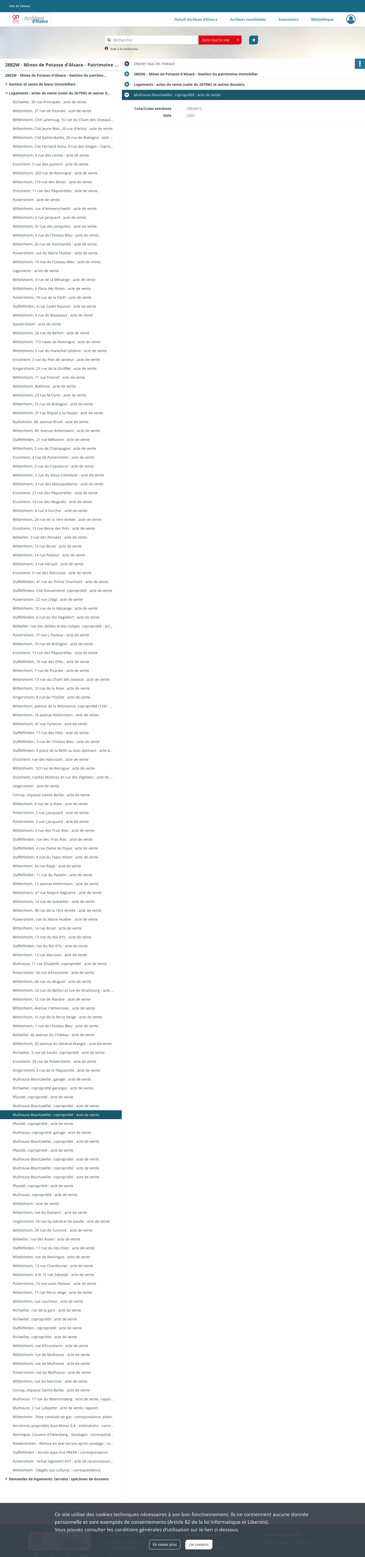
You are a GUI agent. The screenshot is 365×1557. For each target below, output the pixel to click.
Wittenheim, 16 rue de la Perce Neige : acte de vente (57, 1017)
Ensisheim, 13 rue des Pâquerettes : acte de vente (55, 652)
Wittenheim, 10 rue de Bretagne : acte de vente (53, 643)
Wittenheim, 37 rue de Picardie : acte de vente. (52, 110)
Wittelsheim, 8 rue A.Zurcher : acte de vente (50, 510)
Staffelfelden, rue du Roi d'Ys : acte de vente (50, 945)
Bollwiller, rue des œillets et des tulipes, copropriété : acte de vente (63, 626)
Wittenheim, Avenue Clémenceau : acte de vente (54, 1008)
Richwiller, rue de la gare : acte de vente (47, 1310)
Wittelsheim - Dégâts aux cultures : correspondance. (57, 1470)
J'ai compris (199, 1544)
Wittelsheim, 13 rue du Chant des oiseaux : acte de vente (61, 679)
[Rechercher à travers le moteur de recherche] (154, 40)
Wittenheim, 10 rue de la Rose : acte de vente (51, 688)
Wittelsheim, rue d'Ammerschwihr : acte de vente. (55, 208)
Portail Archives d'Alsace (195, 19)
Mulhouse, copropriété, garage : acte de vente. (52, 1132)
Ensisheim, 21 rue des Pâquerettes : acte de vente (55, 492)
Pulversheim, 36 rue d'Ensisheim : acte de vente (53, 972)
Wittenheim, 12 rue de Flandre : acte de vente (51, 999)
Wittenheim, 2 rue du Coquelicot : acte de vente (53, 466)
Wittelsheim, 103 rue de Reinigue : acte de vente (54, 768)
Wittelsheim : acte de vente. (36, 1203)
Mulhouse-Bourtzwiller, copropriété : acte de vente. (56, 1105)
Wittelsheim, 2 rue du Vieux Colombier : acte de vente (58, 475)
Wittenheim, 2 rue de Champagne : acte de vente (54, 448)
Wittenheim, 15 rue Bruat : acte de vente (47, 546)
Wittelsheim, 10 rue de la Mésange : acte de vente (55, 608)
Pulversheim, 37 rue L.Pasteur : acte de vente (51, 635)
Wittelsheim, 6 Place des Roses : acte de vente (52, 288)
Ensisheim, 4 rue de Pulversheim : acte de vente (53, 457)
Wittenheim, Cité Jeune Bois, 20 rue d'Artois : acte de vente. (63, 128)
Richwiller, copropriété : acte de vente (45, 1319)
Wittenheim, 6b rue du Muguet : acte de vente (52, 981)
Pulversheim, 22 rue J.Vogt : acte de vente (48, 599)
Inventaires (289, 19)
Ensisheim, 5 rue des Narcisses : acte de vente (52, 572)
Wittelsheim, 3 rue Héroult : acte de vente (48, 563)
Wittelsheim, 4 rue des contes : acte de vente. (51, 155)
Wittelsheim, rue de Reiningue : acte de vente (51, 1256)
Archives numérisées (248, 19)
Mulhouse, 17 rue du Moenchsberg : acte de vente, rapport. (63, 1399)
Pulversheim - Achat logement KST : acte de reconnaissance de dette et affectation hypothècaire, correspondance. (63, 1461)
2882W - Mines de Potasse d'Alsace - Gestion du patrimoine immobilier (55, 75)
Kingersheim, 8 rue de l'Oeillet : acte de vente (51, 697)
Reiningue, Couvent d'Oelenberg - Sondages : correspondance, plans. (63, 1434)
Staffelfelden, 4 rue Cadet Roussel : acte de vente (54, 306)
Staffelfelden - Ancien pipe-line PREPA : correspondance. (61, 1452)
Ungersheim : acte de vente (36, 786)
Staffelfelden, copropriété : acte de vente (47, 1328)
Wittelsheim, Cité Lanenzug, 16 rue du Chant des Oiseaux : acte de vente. (63, 119)
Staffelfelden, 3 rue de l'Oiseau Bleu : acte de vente (56, 741)
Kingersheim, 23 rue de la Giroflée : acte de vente (55, 368)
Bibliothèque (322, 19)
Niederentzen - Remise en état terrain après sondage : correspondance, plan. (63, 1443)
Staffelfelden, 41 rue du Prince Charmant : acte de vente (60, 581)
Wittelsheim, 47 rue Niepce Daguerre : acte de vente (57, 892)
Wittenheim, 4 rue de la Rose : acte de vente (50, 803)
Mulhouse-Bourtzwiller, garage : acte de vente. (52, 1079)
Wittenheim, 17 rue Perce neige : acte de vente (52, 1292)
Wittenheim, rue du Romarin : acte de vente (50, 1212)
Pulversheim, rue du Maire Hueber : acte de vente (55, 919)
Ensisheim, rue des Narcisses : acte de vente (50, 759)
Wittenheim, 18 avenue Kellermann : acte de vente (56, 715)
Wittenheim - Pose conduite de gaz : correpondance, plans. (63, 1416)
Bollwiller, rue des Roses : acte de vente (46, 1239)
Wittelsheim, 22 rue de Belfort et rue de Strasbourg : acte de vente (63, 990)
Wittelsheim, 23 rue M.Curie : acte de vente (49, 395)
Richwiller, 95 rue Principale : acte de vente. (50, 102)
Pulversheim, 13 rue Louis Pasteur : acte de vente (54, 1283)
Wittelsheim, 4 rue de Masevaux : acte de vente (53, 315)
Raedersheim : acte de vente (37, 324)
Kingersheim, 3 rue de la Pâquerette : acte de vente (56, 1070)
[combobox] (220, 40)
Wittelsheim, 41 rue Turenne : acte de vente (50, 723)
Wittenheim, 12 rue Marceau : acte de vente (50, 954)
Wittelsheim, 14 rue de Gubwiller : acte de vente (54, 901)
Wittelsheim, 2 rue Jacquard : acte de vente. (50, 217)
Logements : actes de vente (36, 270)
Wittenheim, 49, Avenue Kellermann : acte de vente (56, 430)
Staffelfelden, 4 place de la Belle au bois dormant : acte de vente (63, 750)
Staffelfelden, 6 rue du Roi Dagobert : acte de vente (56, 617)
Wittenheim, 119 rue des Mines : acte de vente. (53, 181)
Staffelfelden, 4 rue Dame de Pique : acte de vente (55, 848)
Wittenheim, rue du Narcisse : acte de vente (50, 1381)
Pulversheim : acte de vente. (37, 199)
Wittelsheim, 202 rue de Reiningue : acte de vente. (55, 173)
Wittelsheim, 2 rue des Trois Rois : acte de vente (53, 830)
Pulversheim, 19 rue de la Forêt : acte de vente (52, 297)
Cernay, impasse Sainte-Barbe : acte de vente (51, 794)
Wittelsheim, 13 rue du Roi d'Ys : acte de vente (52, 937)
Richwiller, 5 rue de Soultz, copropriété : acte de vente (59, 1052)
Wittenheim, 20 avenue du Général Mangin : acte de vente (62, 1043)
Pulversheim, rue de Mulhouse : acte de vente (52, 1372)
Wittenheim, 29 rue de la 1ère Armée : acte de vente (57, 519)
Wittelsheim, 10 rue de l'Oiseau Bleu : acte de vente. (57, 261)
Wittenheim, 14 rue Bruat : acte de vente (47, 928)
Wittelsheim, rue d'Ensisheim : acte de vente (50, 1345)
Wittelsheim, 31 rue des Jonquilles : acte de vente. (55, 226)
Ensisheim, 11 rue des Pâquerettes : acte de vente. (56, 190)
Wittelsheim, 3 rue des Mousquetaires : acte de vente (58, 484)
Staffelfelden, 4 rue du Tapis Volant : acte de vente (55, 857)
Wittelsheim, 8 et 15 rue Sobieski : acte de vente (53, 1274)
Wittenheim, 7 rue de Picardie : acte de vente (51, 670)
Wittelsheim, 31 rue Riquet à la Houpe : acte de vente (58, 412)
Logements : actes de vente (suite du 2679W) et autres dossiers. (59, 93)
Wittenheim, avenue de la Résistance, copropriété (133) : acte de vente (63, 706)
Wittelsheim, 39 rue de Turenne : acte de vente (53, 1230)
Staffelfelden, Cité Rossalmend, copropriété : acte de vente (62, 590)
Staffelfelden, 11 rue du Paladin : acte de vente (52, 874)
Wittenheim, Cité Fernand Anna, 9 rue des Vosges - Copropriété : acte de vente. (63, 146)
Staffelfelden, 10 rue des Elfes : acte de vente (51, 661)
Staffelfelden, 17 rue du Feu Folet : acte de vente (54, 1248)
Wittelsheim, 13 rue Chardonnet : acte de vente (53, 1265)
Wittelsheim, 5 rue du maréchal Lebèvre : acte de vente (60, 350)
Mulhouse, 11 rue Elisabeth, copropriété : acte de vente (60, 963)
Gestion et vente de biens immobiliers (43, 84)
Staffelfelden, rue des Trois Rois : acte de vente (53, 839)
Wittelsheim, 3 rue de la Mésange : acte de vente (54, 279)
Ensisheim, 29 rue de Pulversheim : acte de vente (54, 1061)
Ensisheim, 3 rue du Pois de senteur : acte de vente (56, 359)
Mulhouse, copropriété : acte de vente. (45, 1194)
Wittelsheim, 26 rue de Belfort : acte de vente (51, 332)
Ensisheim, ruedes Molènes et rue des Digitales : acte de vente (63, 777)
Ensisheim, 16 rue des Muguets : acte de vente (52, 501)
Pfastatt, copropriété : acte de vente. (43, 1097)
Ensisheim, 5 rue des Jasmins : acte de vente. (51, 164)
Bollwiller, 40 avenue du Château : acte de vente (54, 1034)
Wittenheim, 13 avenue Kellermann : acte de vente (56, 883)
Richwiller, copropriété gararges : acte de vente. (53, 1088)
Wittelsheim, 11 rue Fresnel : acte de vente (49, 377)
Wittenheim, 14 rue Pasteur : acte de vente (49, 555)
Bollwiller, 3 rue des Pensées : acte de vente (50, 537)
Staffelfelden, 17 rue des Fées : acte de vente (51, 732)
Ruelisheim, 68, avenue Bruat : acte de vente (50, 421)
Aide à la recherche (124, 49)
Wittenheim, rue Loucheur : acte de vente (48, 1301)
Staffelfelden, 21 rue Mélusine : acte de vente (51, 439)
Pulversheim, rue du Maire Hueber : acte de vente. (56, 253)
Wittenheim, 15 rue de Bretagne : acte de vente (53, 404)
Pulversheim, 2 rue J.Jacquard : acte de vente (51, 812)
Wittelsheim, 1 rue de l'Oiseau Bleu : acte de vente (55, 1025)
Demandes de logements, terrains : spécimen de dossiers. (59, 1479)
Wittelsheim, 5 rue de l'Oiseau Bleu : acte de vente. (56, 235)
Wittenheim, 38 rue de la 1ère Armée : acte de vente (57, 910)
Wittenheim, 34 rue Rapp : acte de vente (47, 866)
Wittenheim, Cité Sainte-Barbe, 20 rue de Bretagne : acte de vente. (63, 137)
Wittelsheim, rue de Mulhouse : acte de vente (51, 1354)
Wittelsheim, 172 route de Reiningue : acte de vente (57, 341)
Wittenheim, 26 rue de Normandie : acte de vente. (55, 244)
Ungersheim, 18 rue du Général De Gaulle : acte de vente (61, 1221)
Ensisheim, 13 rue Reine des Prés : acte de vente (54, 528)
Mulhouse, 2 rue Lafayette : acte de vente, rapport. (56, 1407)
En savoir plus (165, 1544)
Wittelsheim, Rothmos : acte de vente (44, 386)
